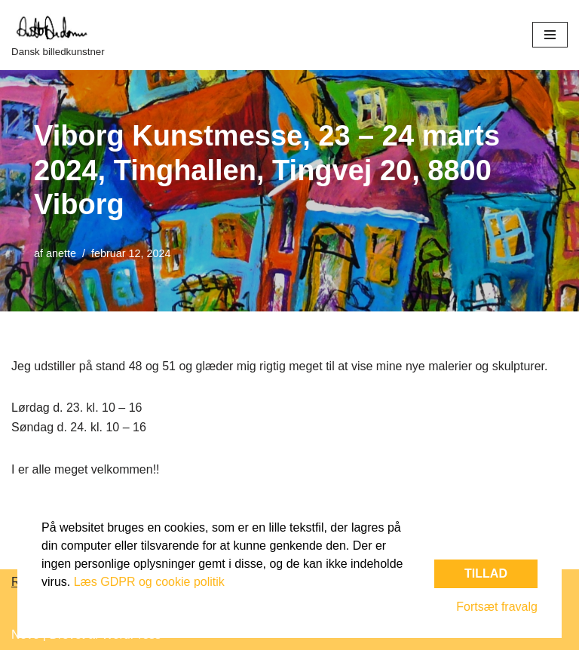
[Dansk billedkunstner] (58, 35)
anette (61, 253)
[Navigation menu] (550, 35)
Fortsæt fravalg (497, 606)
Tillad (485, 573)
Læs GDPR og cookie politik (149, 581)
